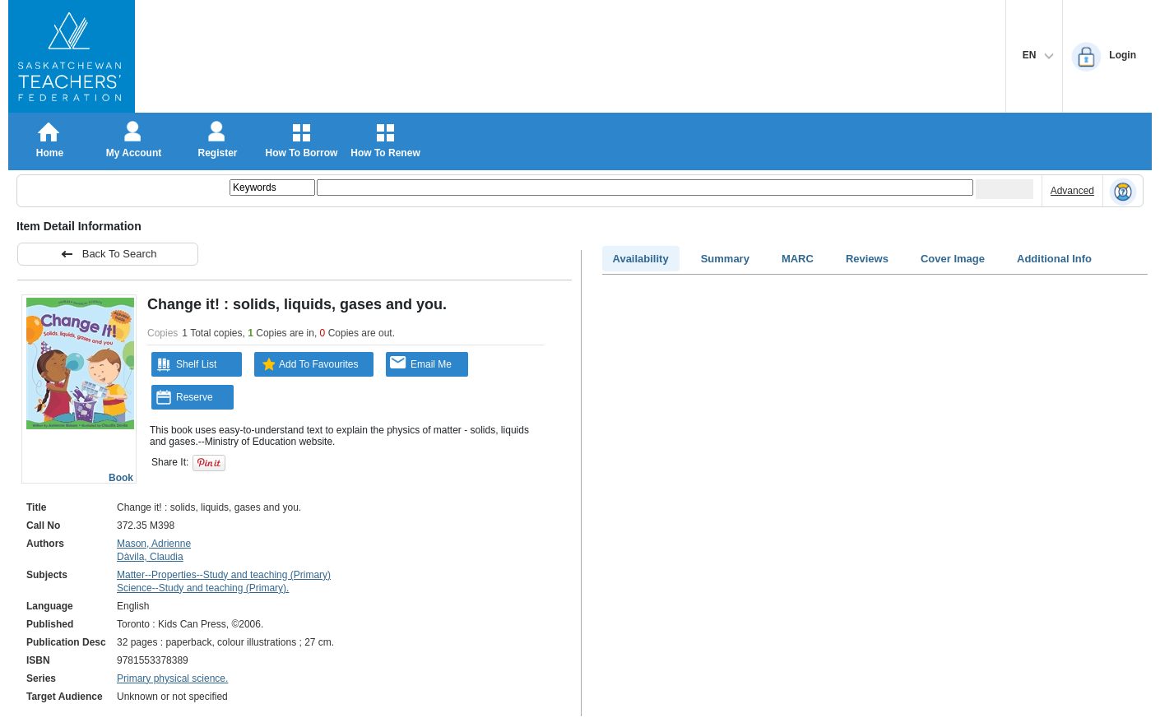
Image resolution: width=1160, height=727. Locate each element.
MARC (798, 258)
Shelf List (185, 364)
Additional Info (1054, 258)
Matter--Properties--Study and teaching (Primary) (224, 575)
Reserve (184, 397)
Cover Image (953, 258)
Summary (725, 258)
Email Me (421, 363)
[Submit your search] (1004, 189)
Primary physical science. (172, 678)
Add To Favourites (308, 364)
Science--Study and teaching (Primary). (203, 588)
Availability (641, 258)
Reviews (867, 258)
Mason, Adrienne (154, 543)
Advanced (1072, 191)
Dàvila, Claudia (150, 557)
